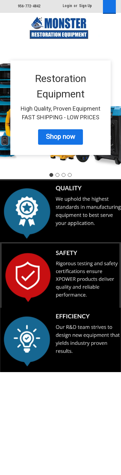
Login (67, 6)
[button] (60, 137)
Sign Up (85, 6)
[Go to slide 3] (64, 175)
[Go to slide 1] (51, 175)
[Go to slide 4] (70, 175)
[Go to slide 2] (57, 175)
